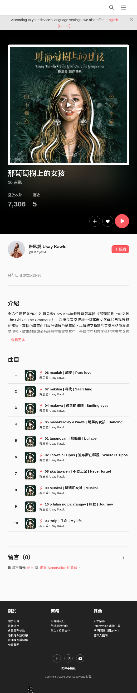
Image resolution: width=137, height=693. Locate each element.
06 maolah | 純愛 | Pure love (65, 373)
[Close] (131, 20)
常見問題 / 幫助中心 (106, 630)
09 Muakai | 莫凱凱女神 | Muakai (68, 488)
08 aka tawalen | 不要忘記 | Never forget (75, 471)
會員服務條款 (16, 630)
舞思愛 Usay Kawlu (48, 246)
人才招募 (99, 621)
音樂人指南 (100, 635)
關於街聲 (13, 621)
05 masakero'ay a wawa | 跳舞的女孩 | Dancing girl (84, 422)
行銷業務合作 (59, 626)
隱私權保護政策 (18, 635)
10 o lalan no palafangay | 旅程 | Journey (76, 504)
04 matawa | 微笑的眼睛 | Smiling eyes (73, 405)
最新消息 (13, 626)
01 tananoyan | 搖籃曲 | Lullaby (68, 438)
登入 (30, 568)
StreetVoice (27, 7)
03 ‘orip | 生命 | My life (60, 521)
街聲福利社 (58, 621)
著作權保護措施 (18, 640)
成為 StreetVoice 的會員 (58, 568)
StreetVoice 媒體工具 (106, 626)
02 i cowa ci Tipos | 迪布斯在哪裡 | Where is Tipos (83, 455)
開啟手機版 (68, 668)
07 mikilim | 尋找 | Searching (65, 389)
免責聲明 (13, 645)
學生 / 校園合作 (60, 630)
